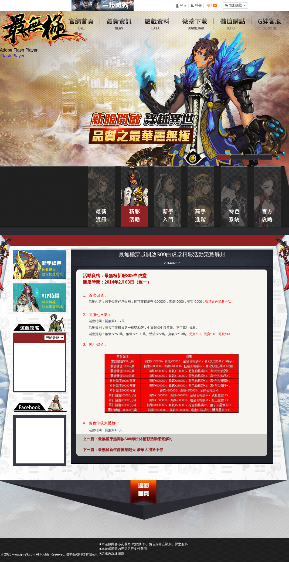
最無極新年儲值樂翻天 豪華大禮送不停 (130, 449)
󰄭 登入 (181, 6)
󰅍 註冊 (196, 6)
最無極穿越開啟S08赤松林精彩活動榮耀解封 (135, 439)
